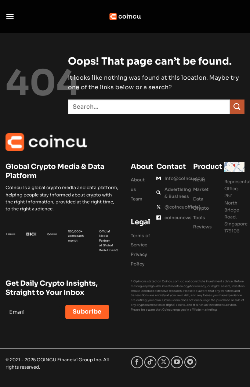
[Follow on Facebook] (137, 362)
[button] (10, 16)
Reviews (202, 226)
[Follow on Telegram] (190, 362)
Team (136, 199)
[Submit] (237, 107)
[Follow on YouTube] (177, 362)
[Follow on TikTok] (150, 362)
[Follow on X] (163, 362)
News (199, 179)
